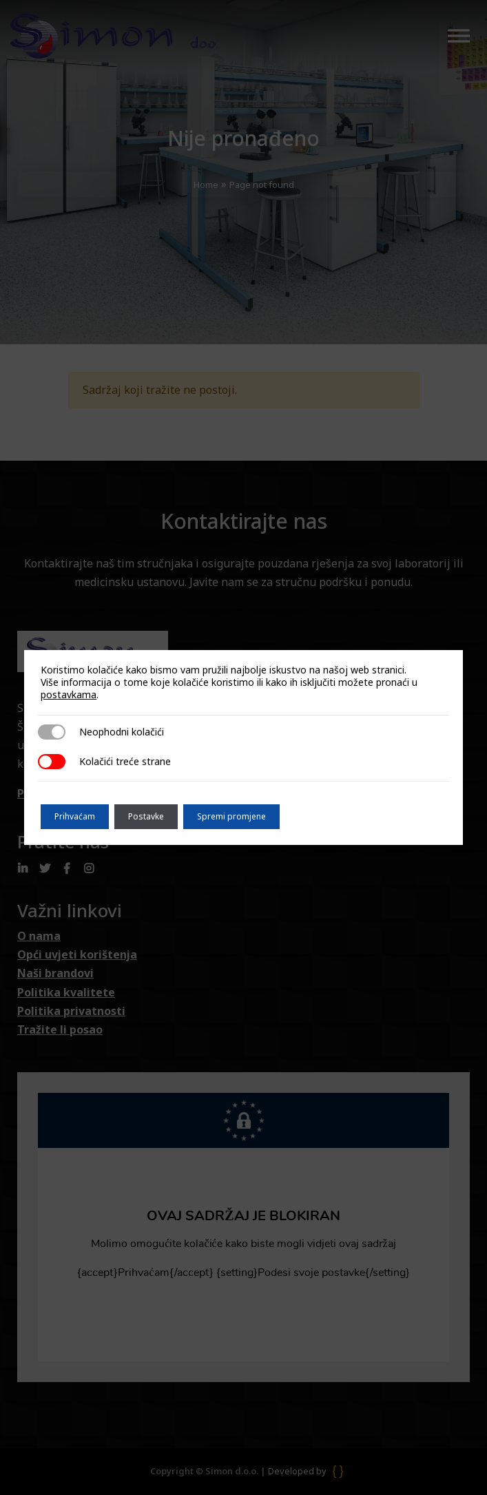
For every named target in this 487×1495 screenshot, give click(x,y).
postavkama (68, 695)
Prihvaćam (74, 816)
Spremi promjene (231, 816)
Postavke (146, 816)
